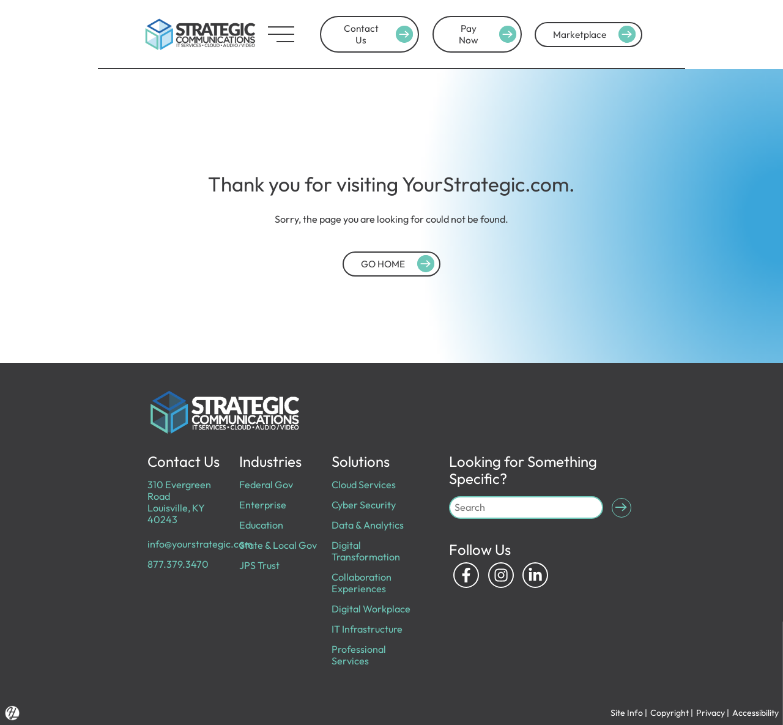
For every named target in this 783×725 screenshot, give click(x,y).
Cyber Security (364, 505)
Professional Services (359, 655)
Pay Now (489, 34)
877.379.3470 (178, 564)
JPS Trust (259, 565)
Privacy (710, 712)
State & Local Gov (278, 545)
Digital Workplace (371, 609)
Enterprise (262, 505)
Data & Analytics (368, 525)
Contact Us (380, 34)
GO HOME (399, 263)
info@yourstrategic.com (200, 544)
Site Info (626, 712)
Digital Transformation (366, 551)
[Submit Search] (621, 508)
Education (261, 525)
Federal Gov (266, 484)
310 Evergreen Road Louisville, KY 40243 (179, 502)
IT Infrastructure (367, 629)
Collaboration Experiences (362, 583)
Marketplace (596, 34)
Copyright (669, 712)
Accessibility (755, 712)
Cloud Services (364, 484)
